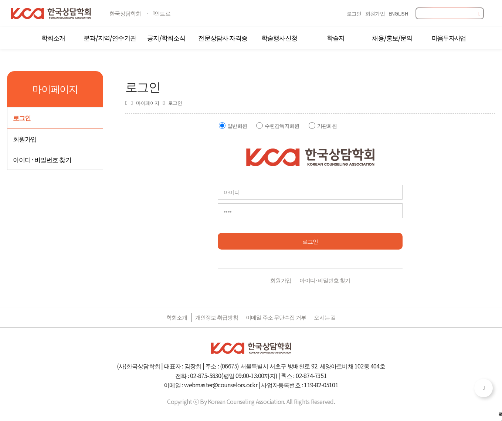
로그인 (354, 13)
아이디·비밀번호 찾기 (42, 159)
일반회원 (237, 125)
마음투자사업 (449, 37)
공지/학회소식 (166, 37)
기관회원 (327, 125)
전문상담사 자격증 (222, 37)
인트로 (161, 13)
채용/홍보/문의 (392, 37)
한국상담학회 (125, 13)
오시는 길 (325, 317)
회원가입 (375, 13)
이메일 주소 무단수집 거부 (276, 317)
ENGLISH (398, 13)
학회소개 (53, 37)
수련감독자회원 (282, 125)
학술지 (336, 37)
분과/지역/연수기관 (110, 37)
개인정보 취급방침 (216, 317)
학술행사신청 (279, 37)
